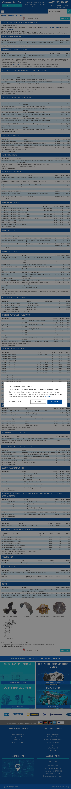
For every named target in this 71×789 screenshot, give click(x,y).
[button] (15, 401)
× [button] (64, 384)
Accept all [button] (55, 401)
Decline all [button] (38, 401)
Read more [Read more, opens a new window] (48, 396)
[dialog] (35, 394)
